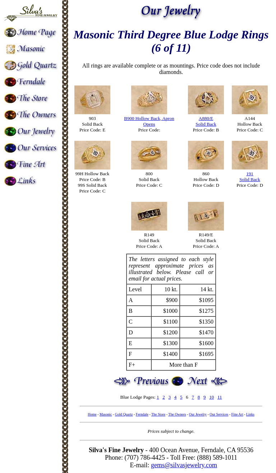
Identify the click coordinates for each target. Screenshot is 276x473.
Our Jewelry (198, 414)
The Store (158, 414)
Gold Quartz (124, 414)
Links (250, 414)
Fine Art (237, 414)
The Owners (177, 414)
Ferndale (142, 414)
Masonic (106, 414)
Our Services (219, 414)
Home (92, 414)
